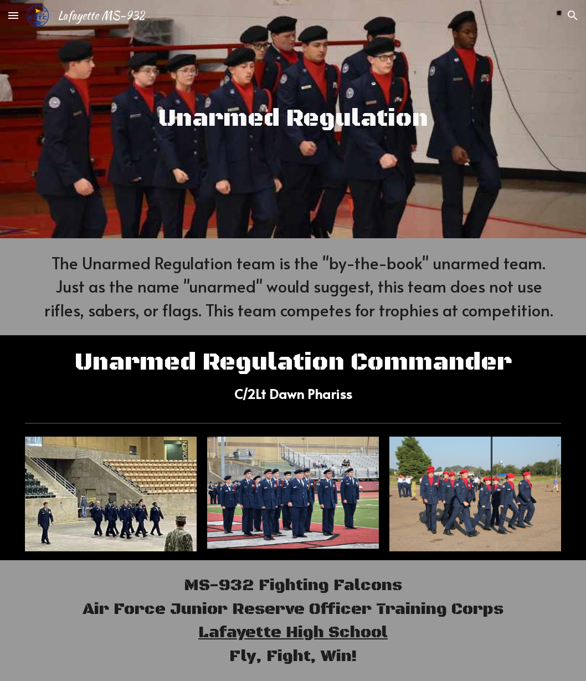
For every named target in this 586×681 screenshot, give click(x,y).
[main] (293, 119)
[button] (13, 15)
